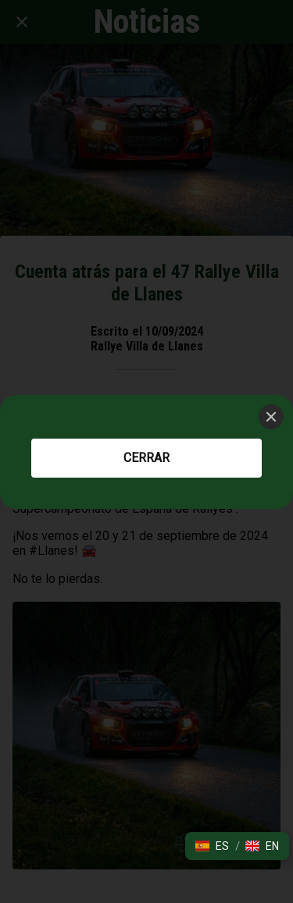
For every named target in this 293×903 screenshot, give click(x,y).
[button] (212, 846)
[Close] (271, 416)
